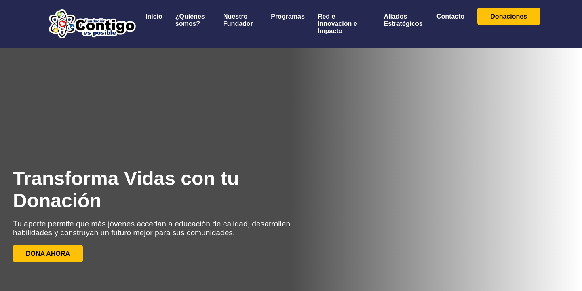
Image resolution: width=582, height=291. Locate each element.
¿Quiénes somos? (190, 20)
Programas (288, 16)
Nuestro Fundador (238, 20)
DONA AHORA (48, 253)
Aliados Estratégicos (403, 20)
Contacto (450, 16)
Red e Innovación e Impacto (337, 23)
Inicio (154, 16)
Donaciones (508, 16)
